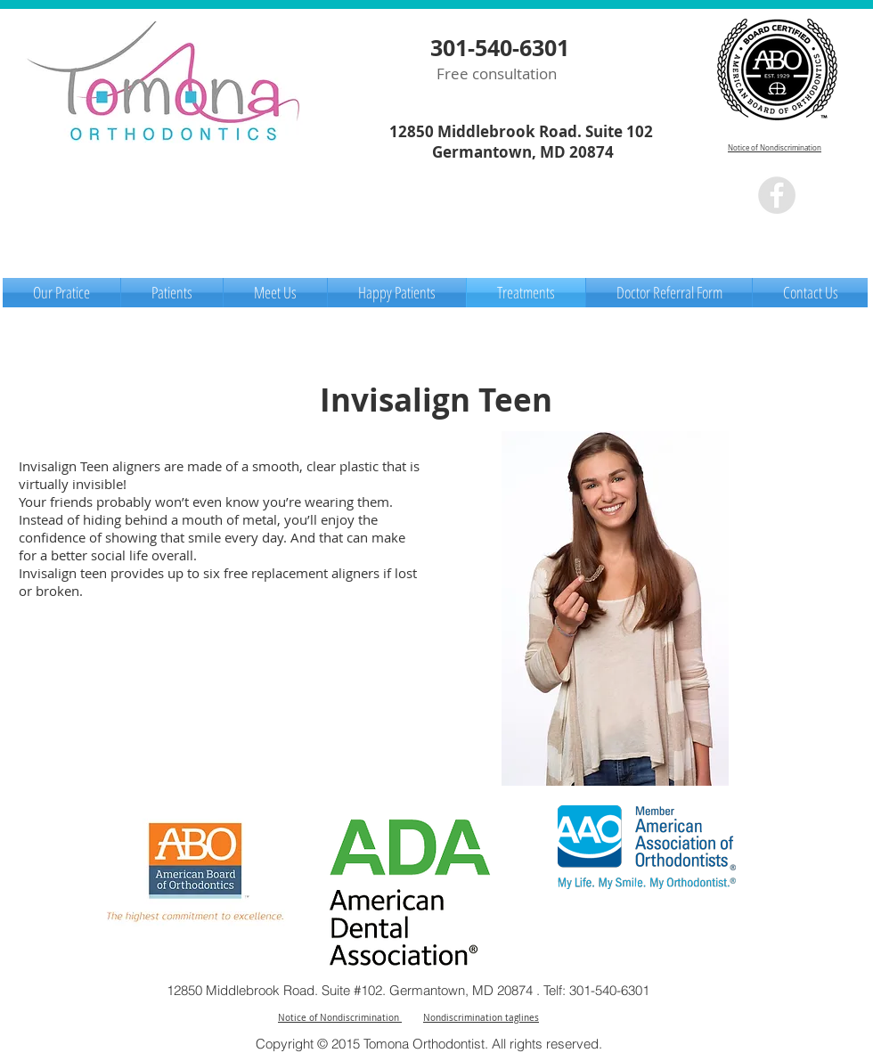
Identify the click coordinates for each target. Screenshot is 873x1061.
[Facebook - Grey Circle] (776, 195)
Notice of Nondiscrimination (774, 147)
